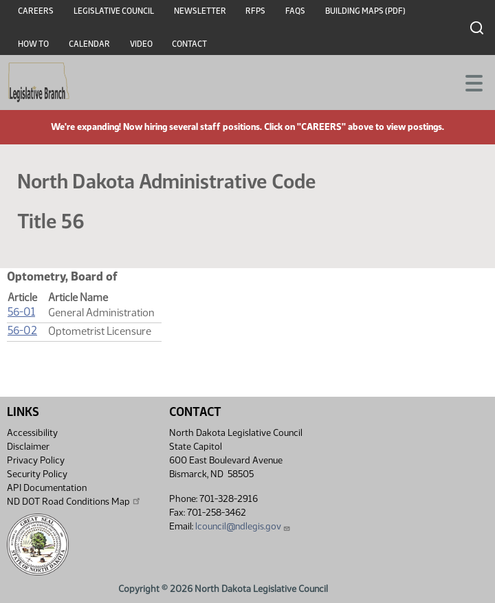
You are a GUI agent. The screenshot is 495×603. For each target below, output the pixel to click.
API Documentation (47, 488)
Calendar (89, 44)
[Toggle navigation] (468, 82)
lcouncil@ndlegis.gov (243, 526)
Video (141, 44)
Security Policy (37, 474)
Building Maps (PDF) (365, 11)
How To (33, 44)
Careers (36, 11)
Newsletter (200, 11)
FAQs (295, 11)
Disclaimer (28, 446)
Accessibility (32, 433)
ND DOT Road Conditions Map (74, 501)
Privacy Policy (36, 460)
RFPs (255, 11)
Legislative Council (114, 11)
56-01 (21, 311)
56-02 (22, 330)
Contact (189, 44)
